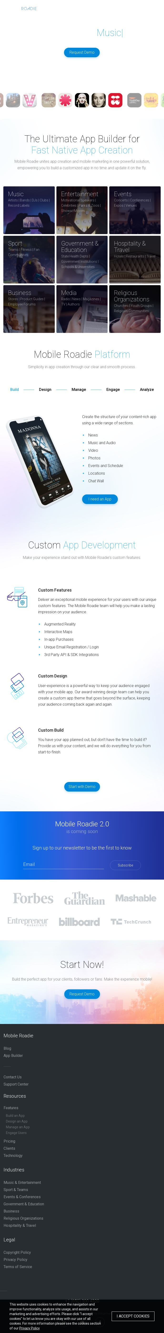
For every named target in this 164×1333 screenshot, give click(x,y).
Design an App (17, 1121)
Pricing (9, 1141)
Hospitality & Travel (20, 1225)
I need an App (99, 499)
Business (11, 1211)
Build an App (15, 1116)
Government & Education (24, 1204)
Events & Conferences (22, 1197)
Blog (7, 1048)
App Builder (13, 1055)
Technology (13, 1155)
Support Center (16, 1084)
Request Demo (82, 52)
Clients (9, 1148)
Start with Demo (82, 786)
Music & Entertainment (22, 1182)
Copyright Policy (17, 1252)
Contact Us (13, 1077)
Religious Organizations (23, 1218)
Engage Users (16, 1133)
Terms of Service (18, 1267)
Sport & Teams (16, 1189)
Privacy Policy (15, 1259)
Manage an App (18, 1127)
